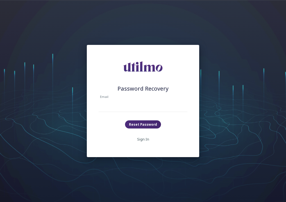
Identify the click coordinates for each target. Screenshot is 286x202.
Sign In (143, 139)
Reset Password (143, 124)
